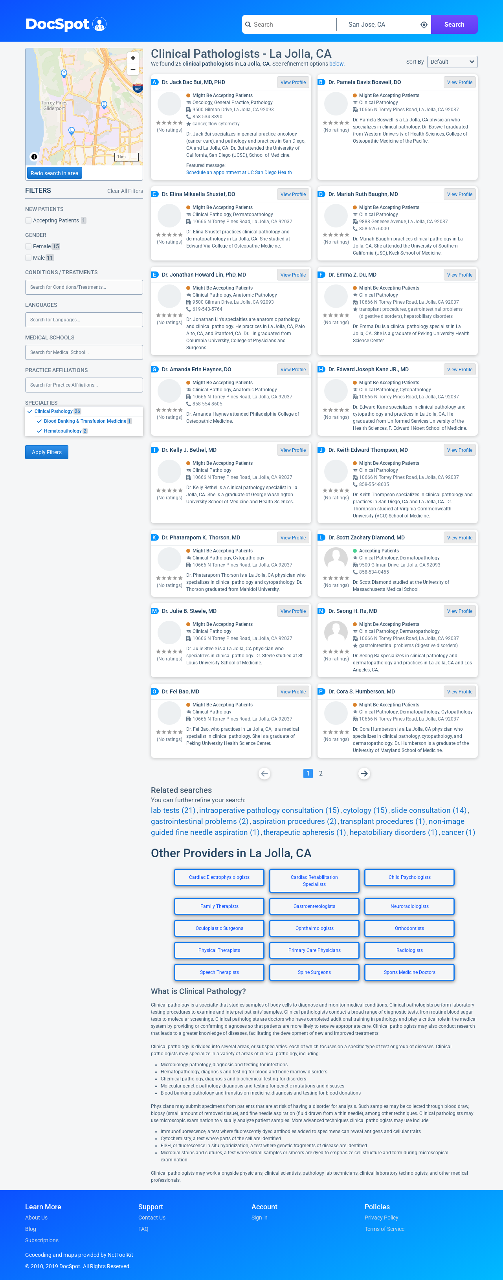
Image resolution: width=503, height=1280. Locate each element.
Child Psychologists (410, 877)
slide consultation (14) (429, 810)
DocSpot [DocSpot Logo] (64, 23)
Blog (30, 1229)
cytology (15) (365, 810)
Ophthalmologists (315, 928)
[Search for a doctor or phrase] (289, 24)
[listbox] (84, 421)
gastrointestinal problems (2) (200, 821)
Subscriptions (42, 1240)
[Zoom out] (133, 69)
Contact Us (151, 1217)
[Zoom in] (133, 58)
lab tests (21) (173, 810)
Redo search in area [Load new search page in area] (55, 173)
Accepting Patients (55, 220)
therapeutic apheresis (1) (304, 832)
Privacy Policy (381, 1217)
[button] (452, 62)
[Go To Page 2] (320, 773)
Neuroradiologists (410, 906)
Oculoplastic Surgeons (219, 928)
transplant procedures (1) (382, 821)
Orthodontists (409, 928)
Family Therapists (219, 906)
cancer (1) (458, 832)
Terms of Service (384, 1229)
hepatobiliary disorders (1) (394, 832)
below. (337, 64)
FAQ (143, 1229)
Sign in (260, 1217)
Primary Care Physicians (314, 950)
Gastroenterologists (314, 906)
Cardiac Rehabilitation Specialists (314, 881)
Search (454, 24)
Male (39, 257)
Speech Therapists (219, 972)
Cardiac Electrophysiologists (219, 877)
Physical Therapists (219, 950)
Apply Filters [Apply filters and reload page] (47, 452)
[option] (89, 411)
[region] (84, 106)
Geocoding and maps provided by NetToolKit (79, 1255)
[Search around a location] (384, 24)
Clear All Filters (125, 191)
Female (42, 246)
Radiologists (410, 950)
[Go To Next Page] (364, 773)
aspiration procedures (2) (294, 821)
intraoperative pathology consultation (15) (269, 810)
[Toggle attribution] (34, 156)
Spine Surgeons (314, 972)
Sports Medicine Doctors (409, 972)
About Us (36, 1217)
